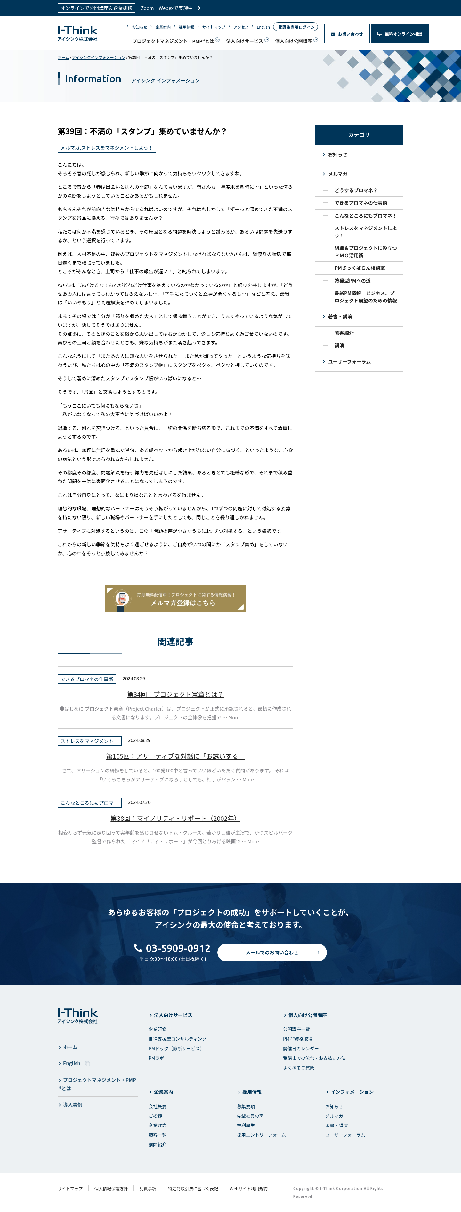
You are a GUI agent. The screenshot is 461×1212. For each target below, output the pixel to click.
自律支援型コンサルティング (177, 1038)
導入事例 (72, 1104)
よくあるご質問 (298, 1067)
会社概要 (157, 1106)
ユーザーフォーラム (349, 361)
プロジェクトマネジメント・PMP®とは (173, 40)
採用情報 (186, 26)
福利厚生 (246, 1125)
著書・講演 (340, 316)
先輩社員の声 (250, 1116)
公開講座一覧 (296, 1029)
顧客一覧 (157, 1135)
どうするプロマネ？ (356, 190)
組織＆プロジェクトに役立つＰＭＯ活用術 (366, 251)
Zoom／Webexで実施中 (171, 7)
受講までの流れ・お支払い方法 (314, 1058)
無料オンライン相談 (399, 34)
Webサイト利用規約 (249, 1188)
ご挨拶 (155, 1116)
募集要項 (246, 1106)
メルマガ (337, 173)
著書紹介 (344, 332)
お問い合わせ (347, 34)
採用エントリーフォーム (261, 1135)
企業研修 (157, 1029)
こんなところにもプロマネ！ (366, 215)
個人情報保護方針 (111, 1188)
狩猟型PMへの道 (353, 280)
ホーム (63, 57)
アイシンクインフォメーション (98, 57)
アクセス (240, 26)
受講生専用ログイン (296, 26)
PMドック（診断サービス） (176, 1048)
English (263, 26)
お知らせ (139, 26)
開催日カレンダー (301, 1048)
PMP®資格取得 (297, 1038)
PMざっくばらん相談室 (360, 267)
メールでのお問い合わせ (272, 957)
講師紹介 (157, 1144)
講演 (339, 345)
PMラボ (156, 1058)
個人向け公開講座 (293, 40)
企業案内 (163, 26)
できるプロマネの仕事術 (361, 202)
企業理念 (157, 1125)
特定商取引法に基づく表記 (193, 1188)
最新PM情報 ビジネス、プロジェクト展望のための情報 (366, 297)
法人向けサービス (244, 40)
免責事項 (148, 1188)
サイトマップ (213, 26)
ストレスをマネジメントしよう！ (366, 232)
